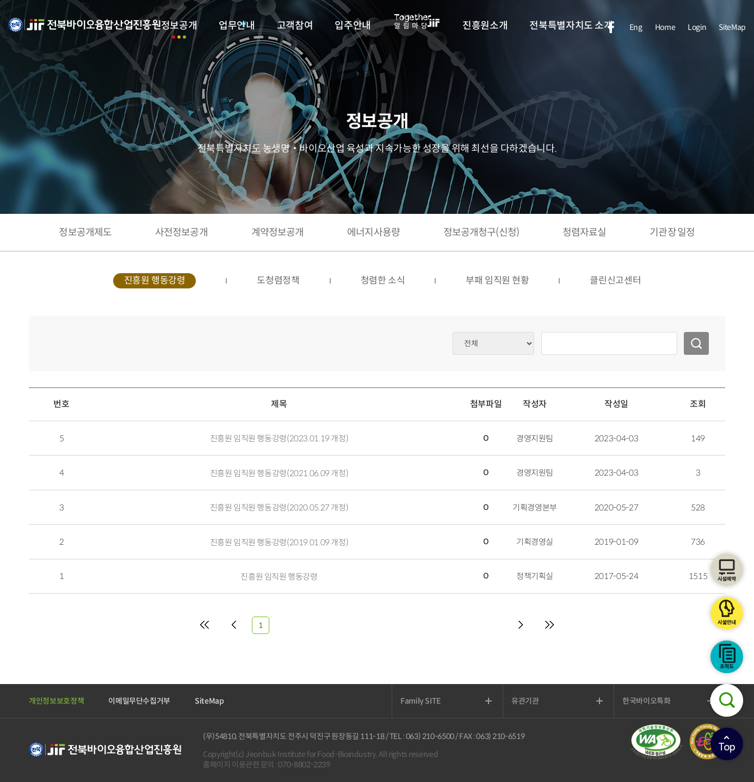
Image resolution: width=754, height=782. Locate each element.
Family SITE (420, 701)
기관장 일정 (672, 232)
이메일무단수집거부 (139, 701)
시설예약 (726, 569)
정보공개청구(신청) (481, 232)
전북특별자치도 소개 (571, 26)
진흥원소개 (485, 26)
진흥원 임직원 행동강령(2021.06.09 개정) (279, 473)
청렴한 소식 (383, 280)
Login (697, 27)
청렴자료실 (585, 232)
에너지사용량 (373, 232)
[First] (204, 625)
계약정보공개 (277, 232)
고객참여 (295, 26)
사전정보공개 (181, 232)
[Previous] (234, 625)
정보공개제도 (85, 232)
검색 (726, 700)
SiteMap (732, 27)
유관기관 (525, 701)
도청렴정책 (278, 280)
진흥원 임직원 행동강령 (278, 576)
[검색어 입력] (609, 343)
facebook (611, 27)
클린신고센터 (615, 280)
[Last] (549, 625)
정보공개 (179, 26)
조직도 (726, 657)
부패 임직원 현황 (497, 280)
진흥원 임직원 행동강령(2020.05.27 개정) (279, 507)
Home (665, 27)
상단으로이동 (726, 744)
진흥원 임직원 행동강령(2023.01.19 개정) (279, 438)
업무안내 (237, 26)
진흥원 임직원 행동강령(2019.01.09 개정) (279, 542)
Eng (635, 27)
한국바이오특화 (646, 701)
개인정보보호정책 (56, 701)
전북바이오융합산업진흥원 (84, 31)
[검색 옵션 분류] (493, 343)
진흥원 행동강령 (155, 280)
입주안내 (353, 26)
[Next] (520, 625)
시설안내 (726, 613)
